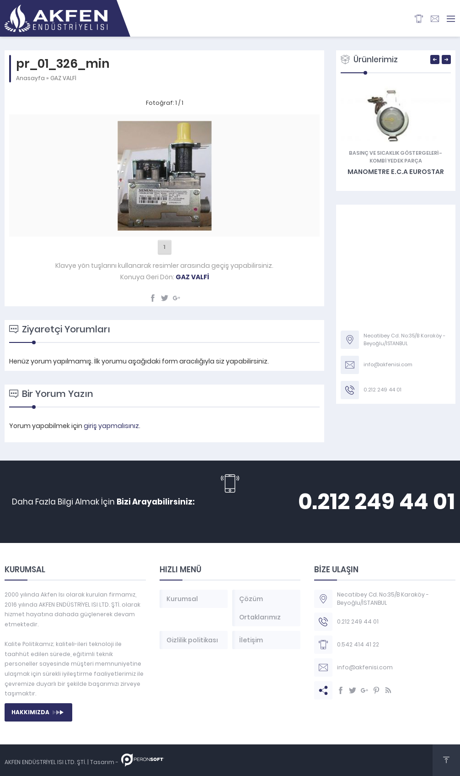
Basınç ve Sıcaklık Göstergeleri (394, 153)
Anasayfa (30, 78)
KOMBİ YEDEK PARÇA (395, 160)
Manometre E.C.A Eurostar (396, 171)
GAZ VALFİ (63, 78)
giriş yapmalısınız (111, 425)
